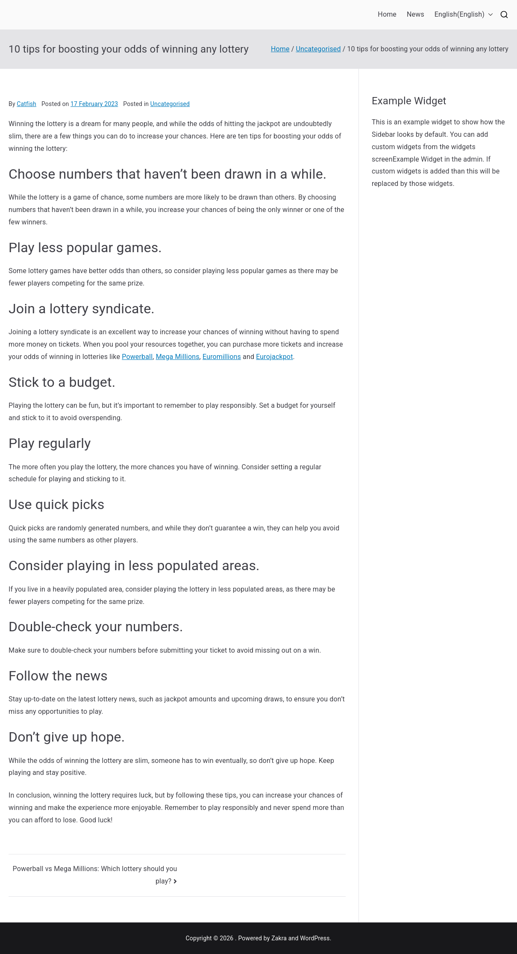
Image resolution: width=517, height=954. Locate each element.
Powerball (137, 357)
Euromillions (222, 357)
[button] (489, 15)
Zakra (279, 938)
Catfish (26, 103)
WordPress (314, 938)
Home (387, 14)
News (415, 14)
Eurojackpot (274, 357)
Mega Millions (178, 357)
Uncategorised (170, 103)
